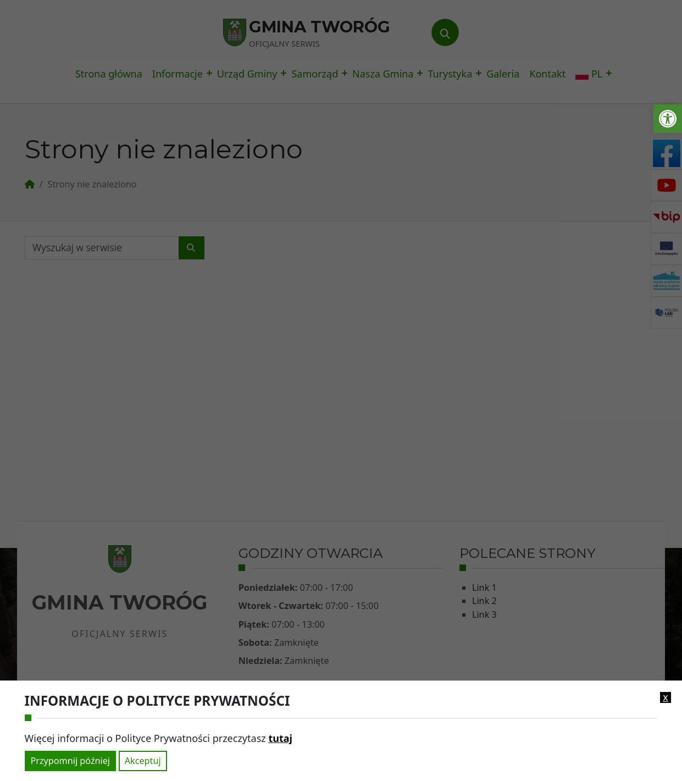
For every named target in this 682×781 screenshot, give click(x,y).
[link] (667, 118)
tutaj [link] (280, 738)
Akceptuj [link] (143, 761)
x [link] (665, 697)
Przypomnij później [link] (70, 761)
